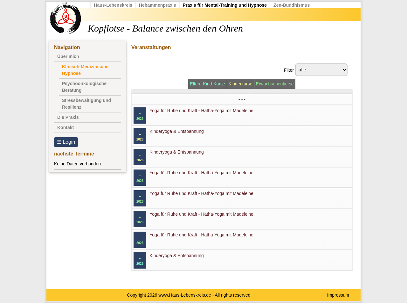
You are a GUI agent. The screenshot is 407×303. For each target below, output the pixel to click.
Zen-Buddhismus (295, 5)
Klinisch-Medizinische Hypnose (85, 70)
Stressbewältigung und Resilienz (86, 104)
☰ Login (66, 142)
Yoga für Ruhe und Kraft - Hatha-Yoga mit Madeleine (201, 110)
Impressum (338, 295)
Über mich (68, 56)
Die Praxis (68, 117)
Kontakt (65, 127)
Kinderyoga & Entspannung (176, 131)
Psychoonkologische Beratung (84, 87)
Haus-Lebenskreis (117, 5)
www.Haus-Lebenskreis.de (184, 295)
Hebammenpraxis (161, 5)
